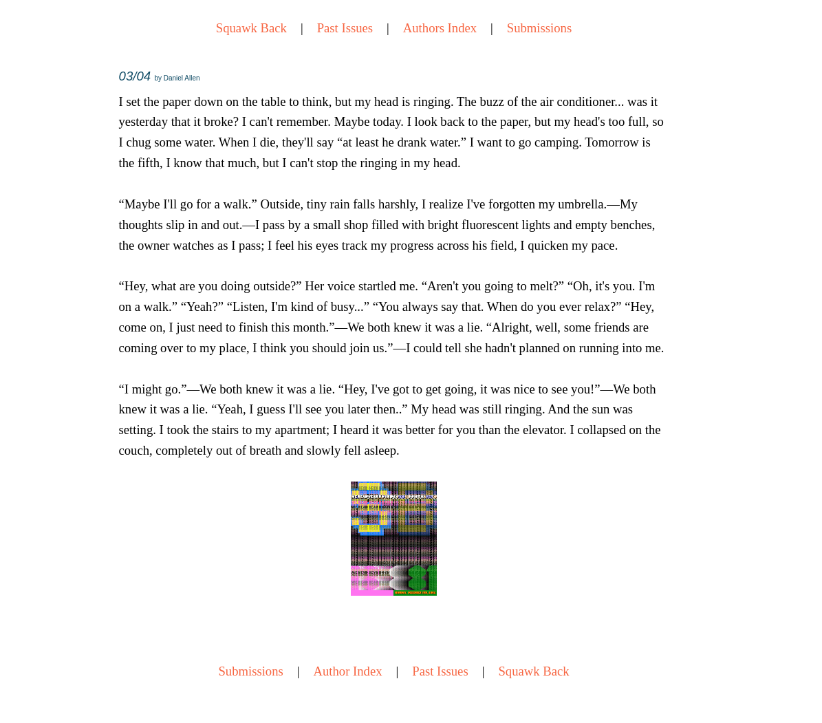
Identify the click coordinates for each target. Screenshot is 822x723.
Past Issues (345, 28)
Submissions (539, 28)
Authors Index (440, 28)
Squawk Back (251, 28)
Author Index (348, 671)
